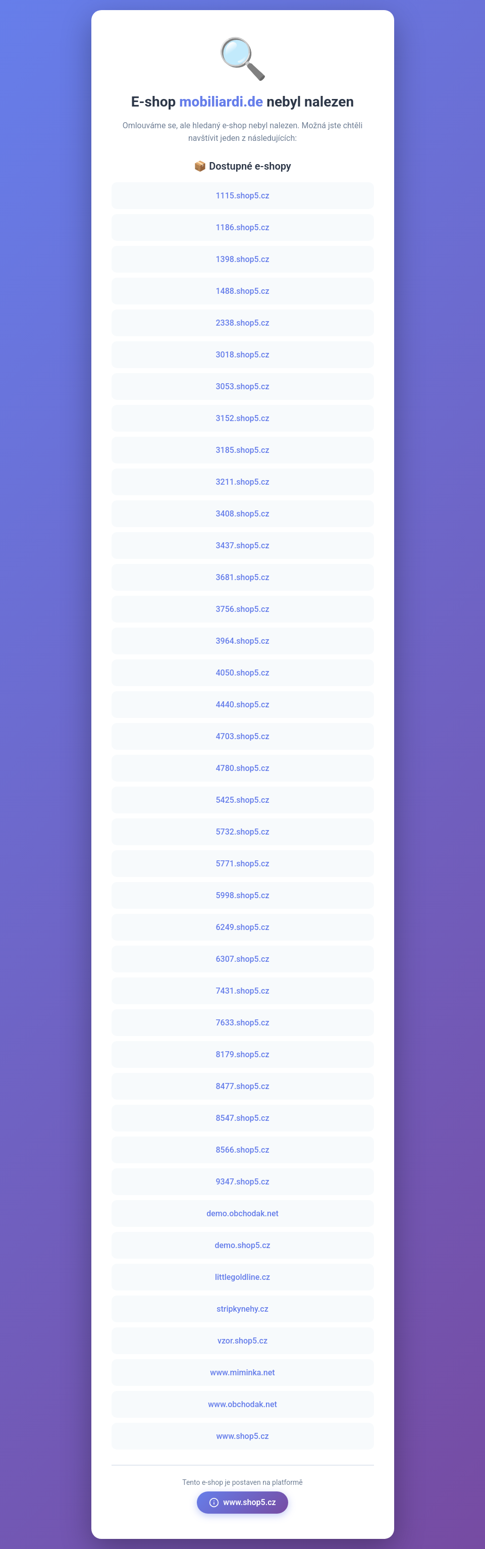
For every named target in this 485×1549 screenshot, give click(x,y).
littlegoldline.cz (242, 1277)
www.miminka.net (242, 1372)
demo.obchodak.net (242, 1213)
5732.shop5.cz (243, 832)
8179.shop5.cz (243, 1054)
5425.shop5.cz (243, 800)
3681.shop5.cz (243, 577)
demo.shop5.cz (242, 1245)
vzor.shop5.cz (242, 1341)
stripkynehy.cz (242, 1309)
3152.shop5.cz (243, 418)
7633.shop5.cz (243, 1022)
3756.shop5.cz (243, 609)
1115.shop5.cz (243, 195)
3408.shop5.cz (243, 514)
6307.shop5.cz (243, 959)
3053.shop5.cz (243, 386)
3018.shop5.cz (243, 354)
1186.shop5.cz (243, 227)
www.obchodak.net (242, 1404)
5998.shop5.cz (243, 895)
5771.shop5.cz (243, 863)
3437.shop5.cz (243, 545)
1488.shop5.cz (243, 291)
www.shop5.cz (242, 1436)
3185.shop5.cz (243, 450)
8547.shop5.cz (243, 1118)
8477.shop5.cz (243, 1086)
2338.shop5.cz (243, 323)
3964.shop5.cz (243, 641)
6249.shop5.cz (243, 927)
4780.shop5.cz (243, 768)
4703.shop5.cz (243, 736)
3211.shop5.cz (243, 482)
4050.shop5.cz (243, 673)
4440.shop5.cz (243, 704)
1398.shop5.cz (243, 259)
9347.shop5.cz (243, 1181)
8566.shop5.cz (243, 1150)
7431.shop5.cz (243, 991)
